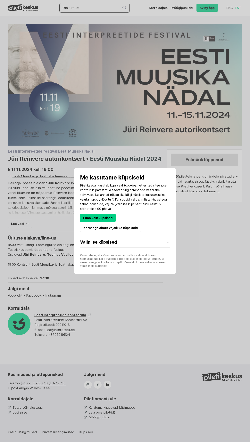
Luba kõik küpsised (97, 218)
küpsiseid (116, 185)
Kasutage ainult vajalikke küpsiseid (110, 228)
